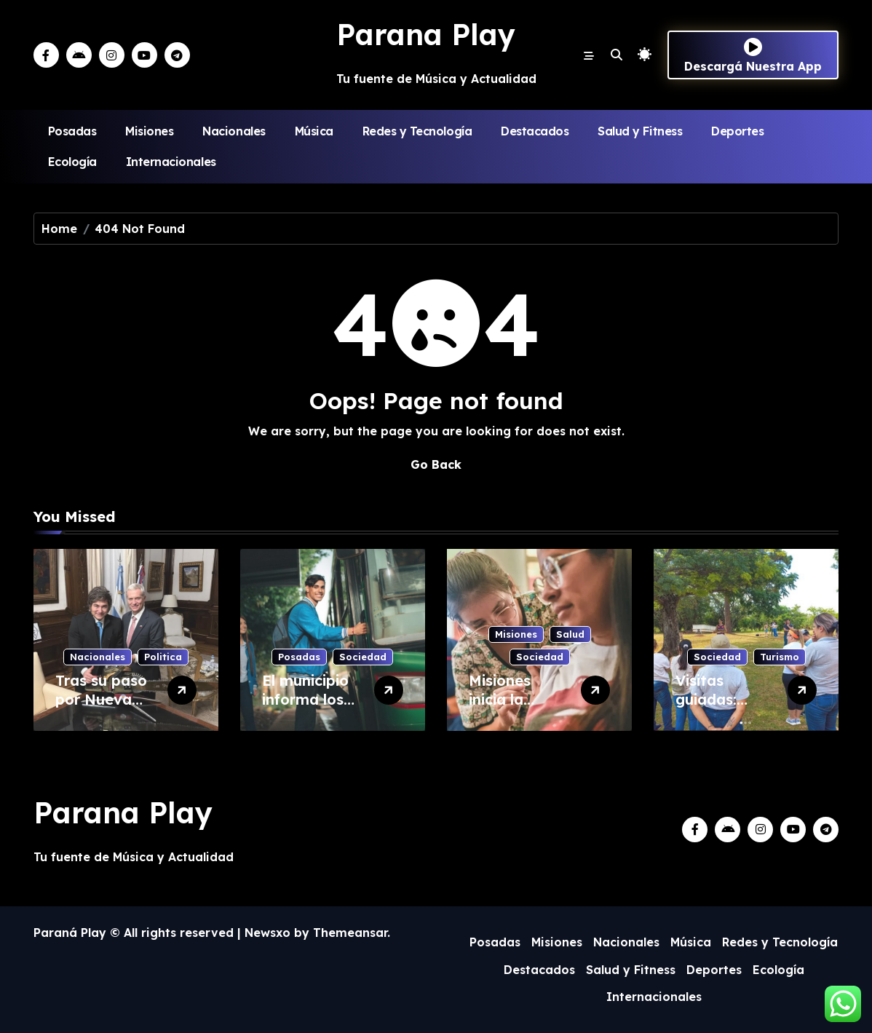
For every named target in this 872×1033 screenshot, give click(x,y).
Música (314, 131)
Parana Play (425, 34)
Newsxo (267, 932)
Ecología (72, 161)
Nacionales (233, 131)
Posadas (72, 131)
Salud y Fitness (640, 131)
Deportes (737, 131)
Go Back (436, 464)
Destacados (534, 131)
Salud (570, 634)
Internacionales (171, 161)
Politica (163, 656)
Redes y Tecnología (417, 131)
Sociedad (363, 656)
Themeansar (350, 932)
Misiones (149, 131)
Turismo (779, 656)
